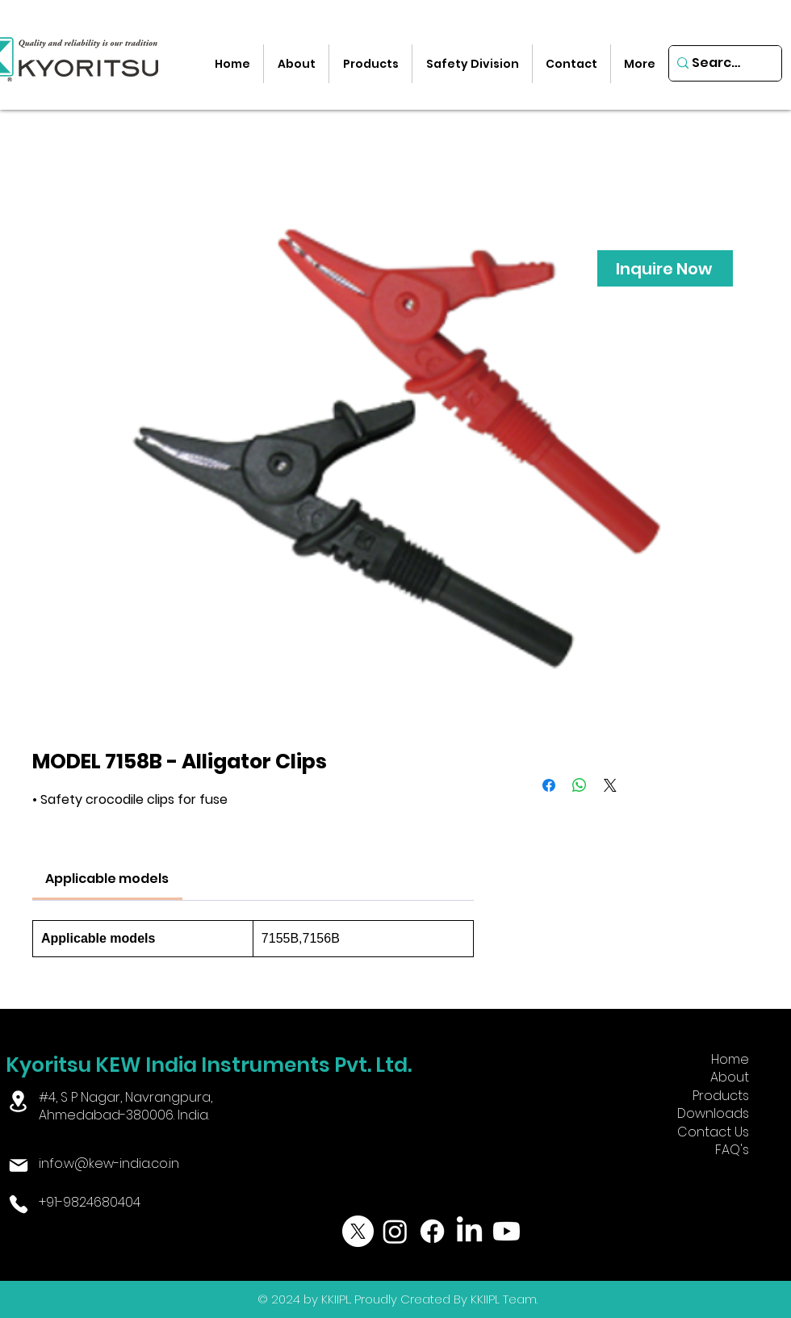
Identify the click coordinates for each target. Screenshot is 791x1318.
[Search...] (719, 63)
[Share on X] (610, 785)
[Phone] (18, 1204)
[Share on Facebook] (549, 785)
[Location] (18, 1101)
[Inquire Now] (665, 268)
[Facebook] (432, 1231)
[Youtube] (506, 1231)
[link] (107, 878)
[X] (358, 1231)
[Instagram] (395, 1231)
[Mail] (18, 1165)
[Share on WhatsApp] (579, 785)
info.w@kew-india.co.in (109, 1163)
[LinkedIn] (469, 1231)
